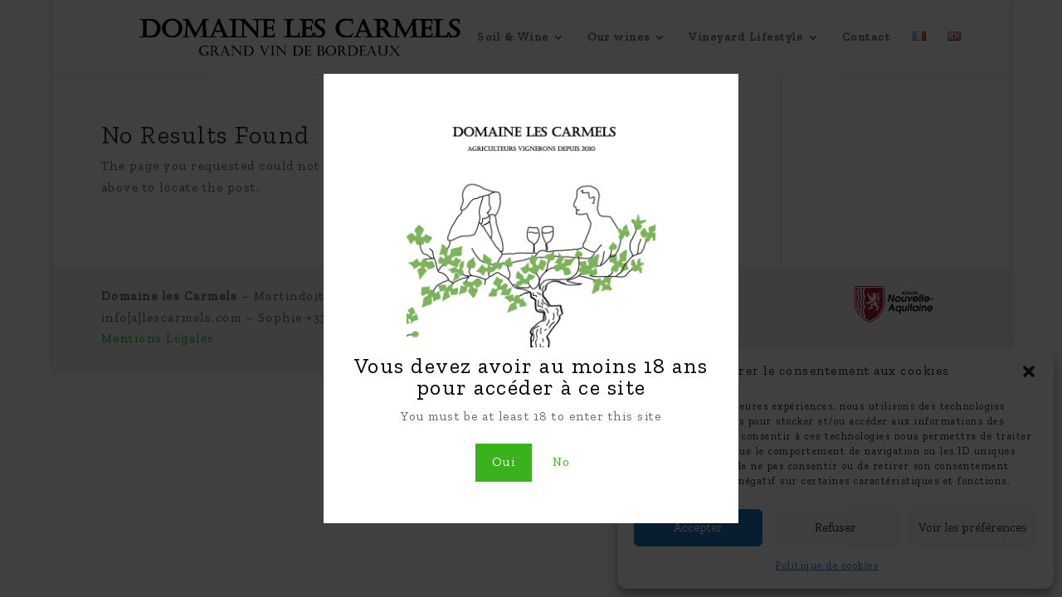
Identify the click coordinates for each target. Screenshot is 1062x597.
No (562, 461)
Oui (504, 461)
